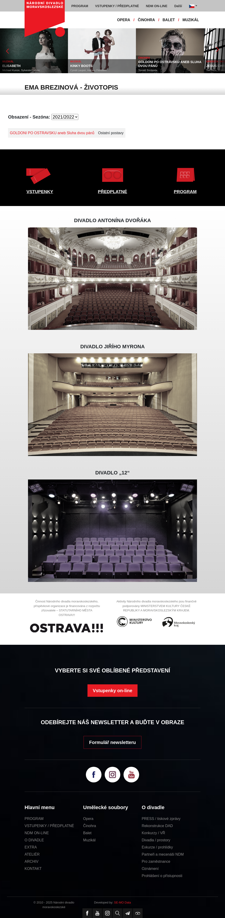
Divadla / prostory (156, 840)
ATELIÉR (32, 854)
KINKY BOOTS (81, 66)
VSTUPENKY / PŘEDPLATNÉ (49, 826)
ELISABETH (11, 66)
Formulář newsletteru (112, 742)
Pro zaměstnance (156, 861)
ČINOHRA (146, 20)
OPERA (123, 20)
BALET (169, 20)
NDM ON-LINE (37, 833)
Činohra (89, 826)
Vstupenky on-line (112, 690)
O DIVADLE (34, 840)
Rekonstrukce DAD (157, 826)
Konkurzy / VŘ (153, 833)
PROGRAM (185, 191)
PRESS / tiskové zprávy (161, 819)
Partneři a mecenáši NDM (163, 854)
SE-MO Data (122, 902)
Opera (88, 819)
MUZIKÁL (191, 20)
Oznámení (150, 869)
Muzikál (89, 840)
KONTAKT (33, 869)
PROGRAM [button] (79, 6)
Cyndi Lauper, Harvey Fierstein (88, 70)
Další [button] (178, 6)
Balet (87, 833)
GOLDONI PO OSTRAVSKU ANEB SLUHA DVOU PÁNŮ (169, 64)
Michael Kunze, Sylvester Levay (21, 70)
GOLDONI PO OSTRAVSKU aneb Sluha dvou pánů (52, 133)
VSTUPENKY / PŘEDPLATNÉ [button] (117, 6)
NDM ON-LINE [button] (156, 6)
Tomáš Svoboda (147, 70)
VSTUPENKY (39, 191)
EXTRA (31, 847)
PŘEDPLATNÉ (112, 191)
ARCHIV (31, 861)
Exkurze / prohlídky (157, 847)
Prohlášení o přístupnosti (162, 876)
